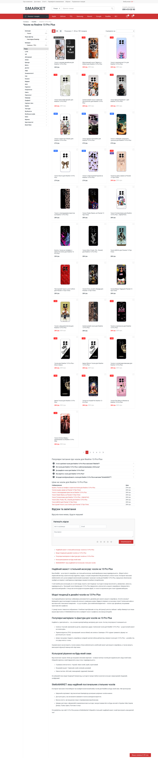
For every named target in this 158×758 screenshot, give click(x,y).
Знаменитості (36, 73)
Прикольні (36, 95)
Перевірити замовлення (56, 1)
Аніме (36, 60)
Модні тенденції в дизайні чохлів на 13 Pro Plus (71, 553)
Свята (36, 92)
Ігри (36, 76)
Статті (44, 1)
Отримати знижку (148, 753)
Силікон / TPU (31, 45)
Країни (36, 106)
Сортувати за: (110, 31)
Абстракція (36, 57)
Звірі (36, 70)
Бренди (36, 62)
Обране (67, 1)
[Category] (56, 8)
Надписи (36, 87)
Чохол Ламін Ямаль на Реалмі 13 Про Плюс (66, 495)
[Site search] (85, 8)
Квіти (36, 117)
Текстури (36, 108)
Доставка (37, 1)
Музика (36, 119)
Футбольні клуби (36, 114)
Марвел (36, 81)
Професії (36, 100)
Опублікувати (126, 542)
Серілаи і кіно (36, 103)
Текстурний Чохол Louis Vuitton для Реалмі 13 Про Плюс (70, 504)
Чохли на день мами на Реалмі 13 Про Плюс (66, 490)
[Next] (103, 452)
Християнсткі (36, 122)
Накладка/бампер (33, 39)
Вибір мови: (128, 1)
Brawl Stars (36, 125)
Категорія (36, 31)
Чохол (29, 33)
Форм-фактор (36, 37)
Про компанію (27, 1)
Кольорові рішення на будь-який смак (68, 559)
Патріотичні (36, 89)
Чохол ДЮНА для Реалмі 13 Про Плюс (64, 502)
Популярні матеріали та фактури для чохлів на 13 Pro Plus (75, 556)
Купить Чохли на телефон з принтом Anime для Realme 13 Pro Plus (73, 487)
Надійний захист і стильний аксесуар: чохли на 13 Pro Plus (75, 550)
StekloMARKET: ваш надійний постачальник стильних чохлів (76, 563)
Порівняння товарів (78, 1)
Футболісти (36, 111)
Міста (36, 65)
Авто (36, 84)
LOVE (36, 51)
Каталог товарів (36, 16)
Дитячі (36, 68)
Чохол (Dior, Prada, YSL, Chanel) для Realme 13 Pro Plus (69, 499)
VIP (36, 54)
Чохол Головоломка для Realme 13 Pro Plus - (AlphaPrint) (70, 497)
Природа (36, 98)
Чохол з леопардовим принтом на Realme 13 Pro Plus (69, 492)
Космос (36, 79)
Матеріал (36, 43)
